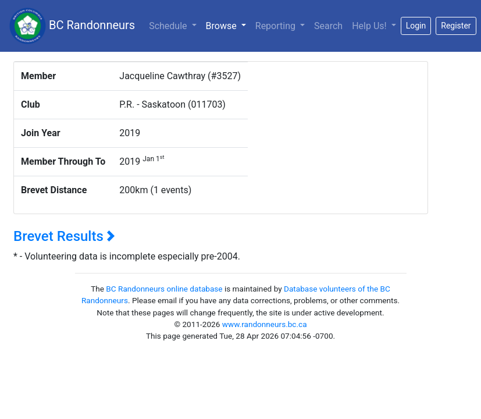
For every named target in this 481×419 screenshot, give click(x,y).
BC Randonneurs (72, 26)
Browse (228, 25)
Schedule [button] (169, 25)
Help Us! (370, 25)
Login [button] (416, 25)
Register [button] (456, 25)
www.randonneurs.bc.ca (264, 324)
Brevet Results (64, 236)
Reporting (276, 25)
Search (328, 25)
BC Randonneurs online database (164, 288)
